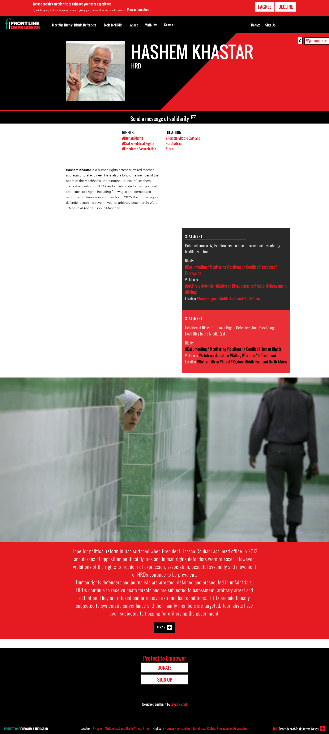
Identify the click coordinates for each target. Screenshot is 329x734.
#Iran (169, 148)
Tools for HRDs (113, 25)
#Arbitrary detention (200, 285)
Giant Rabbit (179, 703)
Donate (255, 25)
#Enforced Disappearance (235, 285)
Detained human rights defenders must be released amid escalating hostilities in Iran (232, 248)
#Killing (191, 292)
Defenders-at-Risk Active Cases (296, 728)
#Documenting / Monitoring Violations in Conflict (221, 267)
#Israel (225, 361)
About (134, 25)
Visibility (151, 25)
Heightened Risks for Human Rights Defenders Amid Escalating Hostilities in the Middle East (229, 330)
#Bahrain (203, 361)
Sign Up (270, 25)
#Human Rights (132, 138)
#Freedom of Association (139, 148)
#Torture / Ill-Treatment (259, 355)
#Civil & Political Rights (138, 143)
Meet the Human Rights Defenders (74, 25)
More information (138, 9)
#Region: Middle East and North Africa (233, 298)
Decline (285, 6)
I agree (264, 6)
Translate (319, 40)
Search (170, 24)
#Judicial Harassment (271, 285)
